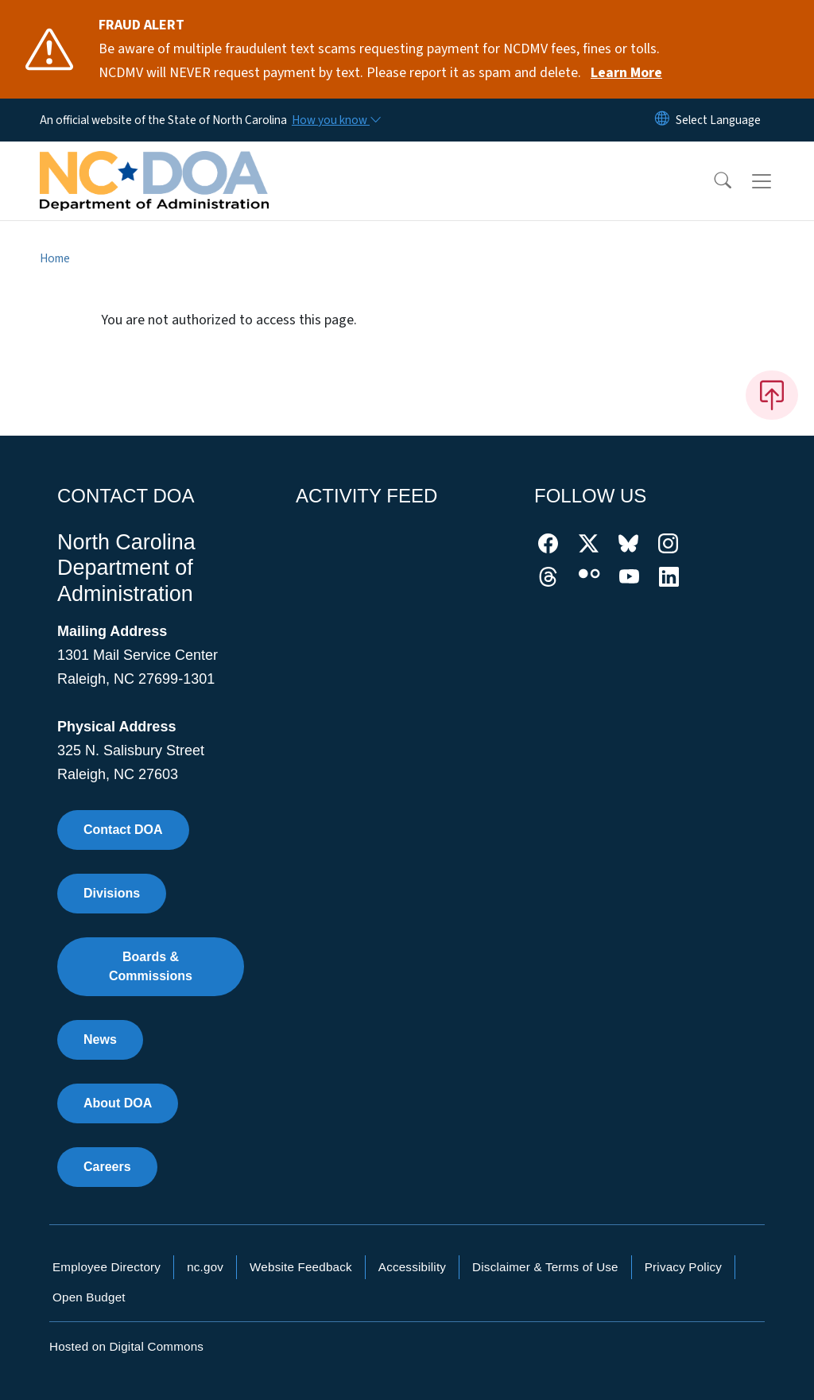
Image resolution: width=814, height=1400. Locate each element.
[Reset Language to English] (662, 120)
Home (55, 258)
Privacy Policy (683, 1267)
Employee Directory (106, 1267)
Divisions (111, 893)
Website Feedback (301, 1267)
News (100, 1039)
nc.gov (205, 1267)
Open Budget (89, 1297)
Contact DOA (123, 829)
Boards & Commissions (150, 966)
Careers (107, 1166)
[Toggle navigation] (776, 181)
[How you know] (335, 120)
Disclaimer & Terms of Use (545, 1267)
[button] (712, 181)
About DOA (117, 1103)
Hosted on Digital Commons (126, 1346)
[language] (718, 120)
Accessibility (412, 1267)
